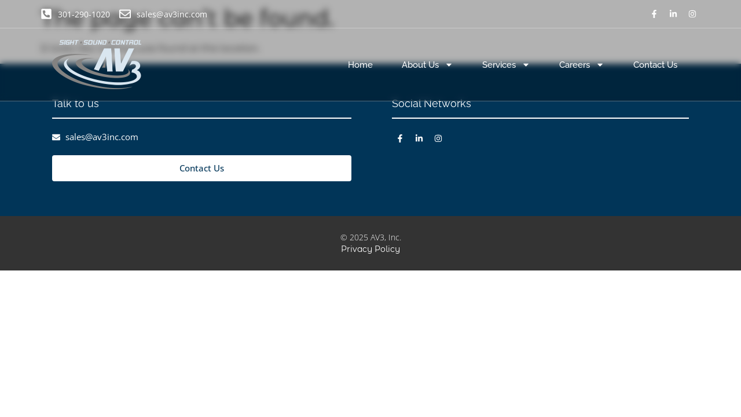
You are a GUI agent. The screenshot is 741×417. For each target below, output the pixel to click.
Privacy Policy (370, 249)
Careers (581, 64)
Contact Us (655, 65)
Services (506, 64)
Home (360, 65)
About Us (427, 64)
